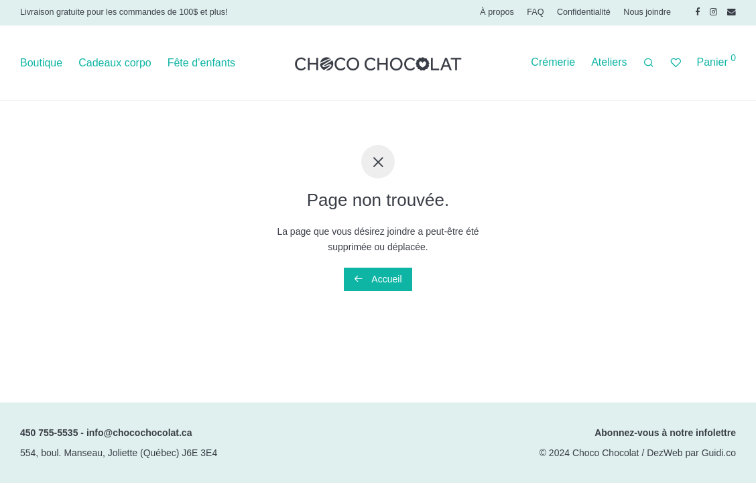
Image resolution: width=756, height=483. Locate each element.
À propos (496, 12)
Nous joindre (647, 12)
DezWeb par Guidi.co (691, 452)
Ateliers (609, 62)
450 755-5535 (49, 432)
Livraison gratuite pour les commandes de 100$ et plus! (123, 12)
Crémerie (553, 62)
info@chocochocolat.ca (139, 432)
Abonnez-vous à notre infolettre (665, 432)
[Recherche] (648, 63)
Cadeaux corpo (114, 62)
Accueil (377, 279)
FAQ (535, 12)
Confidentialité (584, 12)
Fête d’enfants (201, 62)
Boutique (41, 62)
